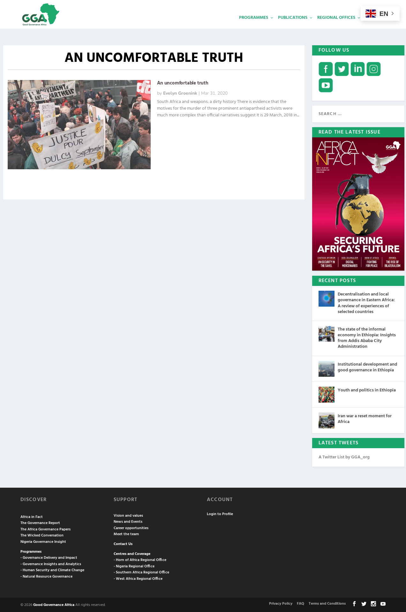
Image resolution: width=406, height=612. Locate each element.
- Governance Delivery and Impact (48, 557)
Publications (292, 27)
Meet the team (126, 533)
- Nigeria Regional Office (134, 566)
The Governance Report (40, 522)
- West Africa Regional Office (138, 578)
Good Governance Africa (53, 604)
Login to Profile (220, 513)
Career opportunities (131, 527)
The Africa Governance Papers (45, 529)
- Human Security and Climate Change (52, 569)
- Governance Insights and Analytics (50, 563)
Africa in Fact (31, 516)
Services (374, 27)
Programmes (253, 27)
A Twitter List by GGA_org (344, 456)
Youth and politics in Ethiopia (367, 389)
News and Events (128, 521)
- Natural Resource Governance (46, 576)
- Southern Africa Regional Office (141, 572)
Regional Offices (336, 27)
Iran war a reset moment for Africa (365, 418)
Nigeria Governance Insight (43, 541)
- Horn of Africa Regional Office (140, 559)
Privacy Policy (280, 603)
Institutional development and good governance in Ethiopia (367, 366)
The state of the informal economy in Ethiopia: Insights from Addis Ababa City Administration (367, 337)
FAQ (300, 603)
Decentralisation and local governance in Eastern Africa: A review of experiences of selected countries (366, 302)
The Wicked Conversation (42, 535)
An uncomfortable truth (182, 82)
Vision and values (128, 515)
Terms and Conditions (327, 603)
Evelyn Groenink (180, 93)
